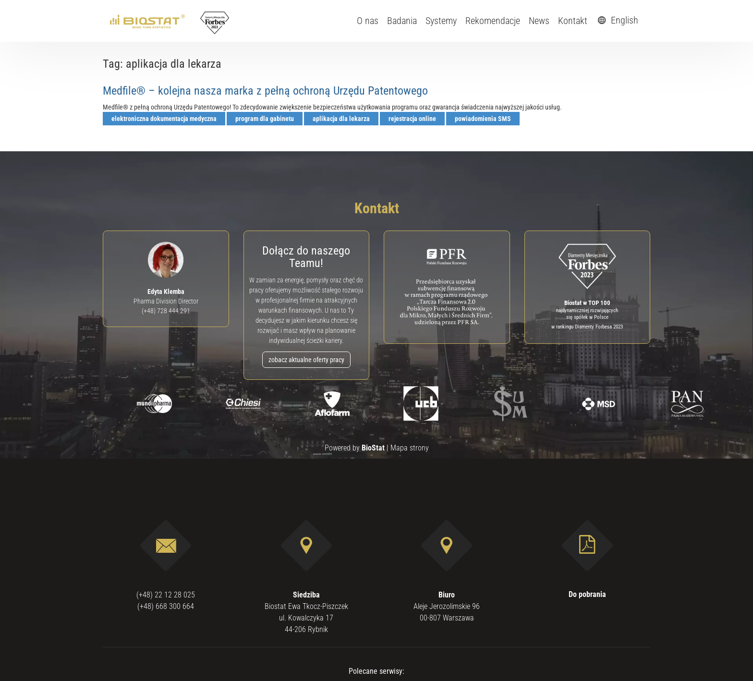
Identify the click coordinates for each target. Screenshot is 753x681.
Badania (402, 20)
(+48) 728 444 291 (166, 311)
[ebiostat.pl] (148, 20)
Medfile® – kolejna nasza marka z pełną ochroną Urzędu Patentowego (265, 90)
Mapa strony (409, 447)
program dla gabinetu (264, 118)
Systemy (441, 20)
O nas (367, 20)
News (539, 20)
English (616, 20)
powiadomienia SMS (483, 118)
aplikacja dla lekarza (341, 118)
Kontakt (572, 20)
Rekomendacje (492, 20)
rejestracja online (412, 118)
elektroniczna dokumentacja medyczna (164, 118)
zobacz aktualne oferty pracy (306, 360)
